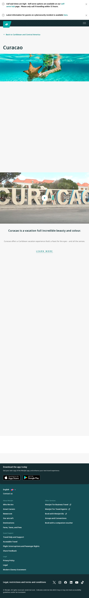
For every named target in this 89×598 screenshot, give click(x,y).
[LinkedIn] (71, 582)
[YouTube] (76, 582)
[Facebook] (65, 582)
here (66, 15)
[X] (54, 582)
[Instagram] (59, 582)
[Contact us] (8, 493)
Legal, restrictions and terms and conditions (24, 582)
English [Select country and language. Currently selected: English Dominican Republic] (9, 489)
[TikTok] (82, 582)
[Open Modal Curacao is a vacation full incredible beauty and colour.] (44, 198)
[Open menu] (84, 23)
